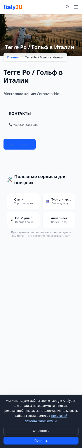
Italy (13, 6)
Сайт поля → (19, 144)
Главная (13, 57)
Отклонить (41, 431)
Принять (41, 440)
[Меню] (76, 7)
